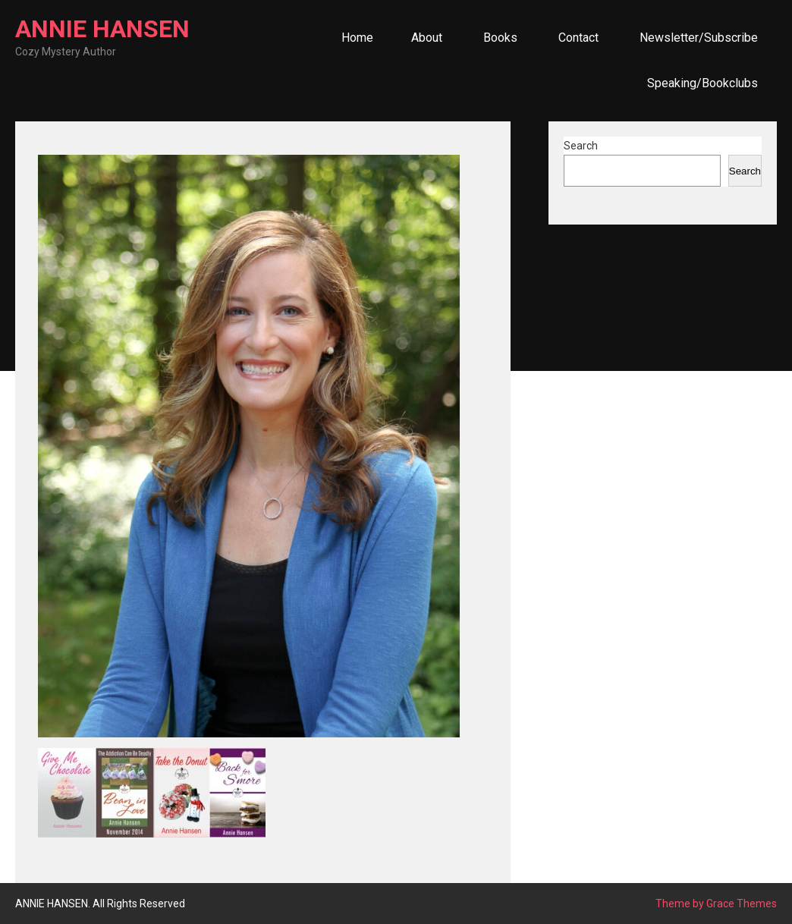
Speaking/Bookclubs (702, 83)
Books (500, 37)
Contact (578, 37)
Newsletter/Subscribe (699, 37)
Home (357, 37)
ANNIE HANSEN (102, 28)
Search (581, 146)
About (426, 37)
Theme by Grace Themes (716, 903)
